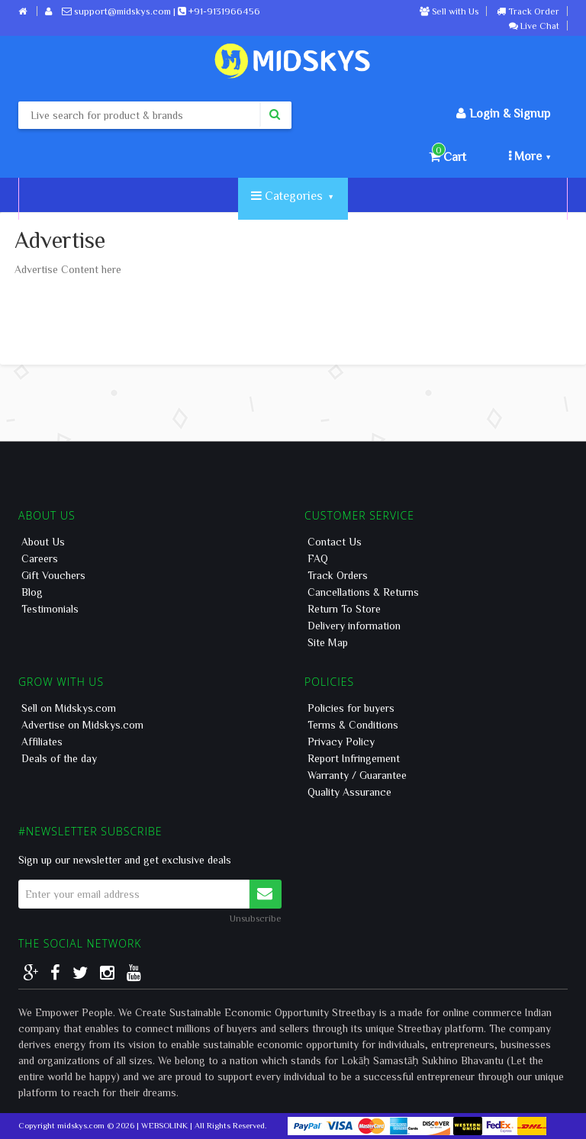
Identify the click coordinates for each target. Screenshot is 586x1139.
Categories (292, 195)
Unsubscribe (256, 917)
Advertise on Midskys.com (82, 724)
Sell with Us (449, 10)
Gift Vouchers (53, 575)
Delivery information (354, 625)
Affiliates (42, 741)
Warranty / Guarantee (357, 775)
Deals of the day (59, 758)
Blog (32, 592)
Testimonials (50, 608)
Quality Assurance (349, 792)
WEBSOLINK (164, 1125)
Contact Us (334, 541)
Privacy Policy (341, 741)
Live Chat (534, 25)
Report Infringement (353, 758)
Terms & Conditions (352, 724)
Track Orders (337, 575)
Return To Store (344, 608)
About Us (43, 541)
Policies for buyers (350, 708)
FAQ (317, 558)
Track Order (528, 10)
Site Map (327, 642)
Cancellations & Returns (363, 592)
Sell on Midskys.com (68, 708)
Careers (39, 558)
